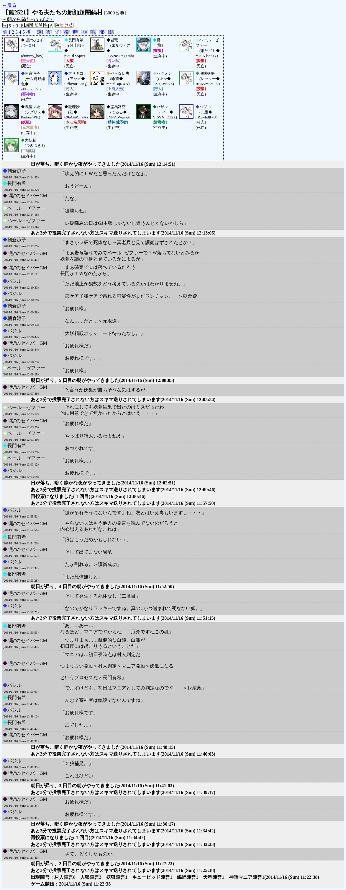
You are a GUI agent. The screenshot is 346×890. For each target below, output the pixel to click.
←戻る (9, 5)
